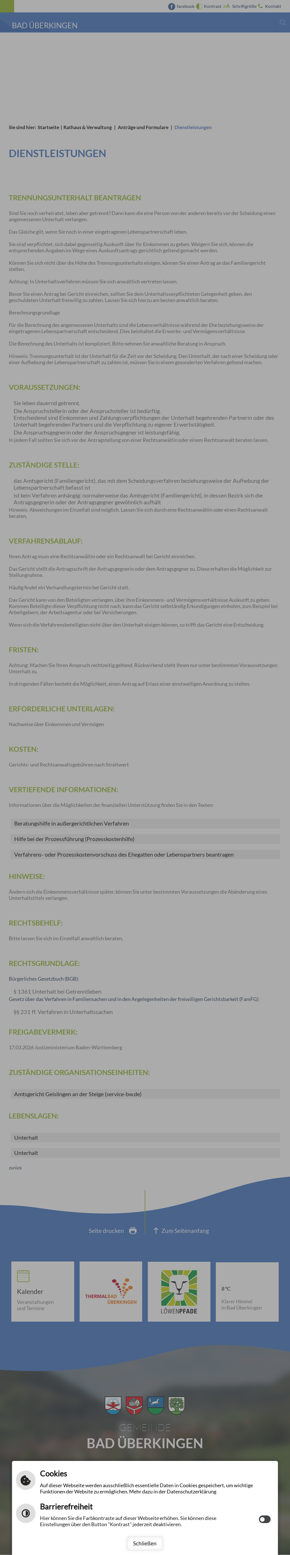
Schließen (145, 1543)
